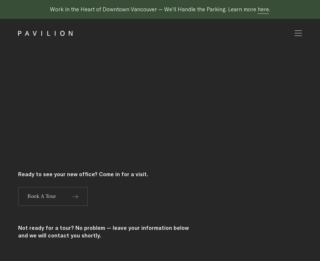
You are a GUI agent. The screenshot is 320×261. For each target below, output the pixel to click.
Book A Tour (53, 196)
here (263, 9)
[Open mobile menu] (298, 33)
